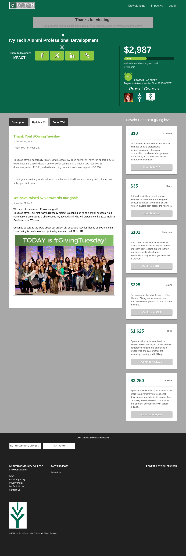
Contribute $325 (151, 326)
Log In (173, 5)
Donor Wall (58, 136)
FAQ (11, 490)
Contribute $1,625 (151, 376)
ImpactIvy (157, 5)
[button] (17, 76)
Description (18, 136)
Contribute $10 (151, 181)
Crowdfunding (136, 5)
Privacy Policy (16, 497)
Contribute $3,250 (151, 428)
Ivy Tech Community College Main (25, 460)
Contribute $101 (151, 280)
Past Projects (59, 460)
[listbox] (62, 76)
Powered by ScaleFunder (161, 480)
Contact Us (14, 504)
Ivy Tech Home (16, 500)
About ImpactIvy (17, 493)
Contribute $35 (151, 227)
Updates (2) (38, 136)
